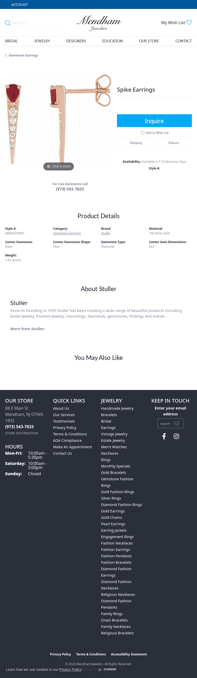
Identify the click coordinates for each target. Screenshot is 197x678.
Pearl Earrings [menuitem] (113, 523)
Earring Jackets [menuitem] (114, 530)
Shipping (136, 143)
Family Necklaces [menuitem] (116, 626)
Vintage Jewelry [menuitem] (114, 434)
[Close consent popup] (99, 669)
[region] (58, 118)
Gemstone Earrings (23, 55)
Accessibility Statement (129, 654)
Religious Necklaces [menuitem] (118, 594)
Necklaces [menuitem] (109, 453)
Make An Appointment (72, 446)
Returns (174, 143)
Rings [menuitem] (106, 459)
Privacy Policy (64, 427)
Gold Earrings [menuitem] (113, 511)
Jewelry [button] (42, 40)
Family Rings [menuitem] (112, 613)
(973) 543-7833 (70, 189)
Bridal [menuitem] (106, 421)
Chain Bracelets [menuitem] (114, 620)
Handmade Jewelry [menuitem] (117, 408)
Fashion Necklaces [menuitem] (117, 543)
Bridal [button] (11, 40)
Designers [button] (76, 40)
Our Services (64, 414)
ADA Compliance (67, 440)
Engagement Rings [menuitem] (117, 536)
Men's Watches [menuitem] (114, 446)
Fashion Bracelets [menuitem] (116, 562)
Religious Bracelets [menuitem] (117, 633)
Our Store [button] (149, 40)
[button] (19, 4)
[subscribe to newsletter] (176, 423)
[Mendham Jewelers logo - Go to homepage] (98, 22)
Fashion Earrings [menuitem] (115, 549)
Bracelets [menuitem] (109, 414)
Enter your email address (170, 410)
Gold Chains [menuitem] (111, 517)
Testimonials (64, 421)
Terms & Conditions (70, 434)
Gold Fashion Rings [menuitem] (117, 491)
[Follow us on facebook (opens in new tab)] (164, 436)
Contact (183, 40)
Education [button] (112, 40)
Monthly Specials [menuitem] (115, 466)
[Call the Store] (19, 426)
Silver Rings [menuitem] (111, 498)
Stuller (105, 233)
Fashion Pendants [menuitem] (116, 555)
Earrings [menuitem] (108, 427)
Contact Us (62, 453)
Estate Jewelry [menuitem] (113, 440)
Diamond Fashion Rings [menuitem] (121, 504)
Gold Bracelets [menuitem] (113, 472)
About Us (61, 408)
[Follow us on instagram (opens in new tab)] (176, 436)
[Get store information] (21, 433)
